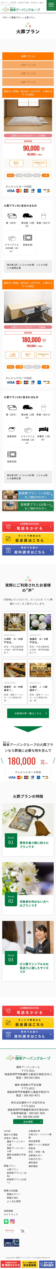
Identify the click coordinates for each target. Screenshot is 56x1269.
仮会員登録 (34, 1141)
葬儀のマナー (14, 1194)
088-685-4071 (32, 1095)
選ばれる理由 (11, 1134)
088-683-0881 (32, 1077)
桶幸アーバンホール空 (16, 1143)
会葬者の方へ (35, 1155)
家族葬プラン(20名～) (17, 1181)
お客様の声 (34, 1130)
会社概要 (28, 1121)
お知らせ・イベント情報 (40, 1136)
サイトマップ (11, 1214)
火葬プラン (13, 1169)
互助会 (32, 1148)
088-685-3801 (37, 1113)
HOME (7, 1130)
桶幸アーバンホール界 (16, 1149)
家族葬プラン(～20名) (17, 1174)
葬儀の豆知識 (11, 1190)
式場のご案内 (11, 1138)
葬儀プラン (10, 1165)
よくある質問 (14, 1201)
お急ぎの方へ (35, 1158)
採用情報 (8, 1210)
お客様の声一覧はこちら (28, 713)
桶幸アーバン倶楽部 (39, 1144)
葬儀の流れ (13, 1197)
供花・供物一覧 (37, 1151)
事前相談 (33, 1166)
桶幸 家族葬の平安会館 (16, 1156)
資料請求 (33, 1162)
